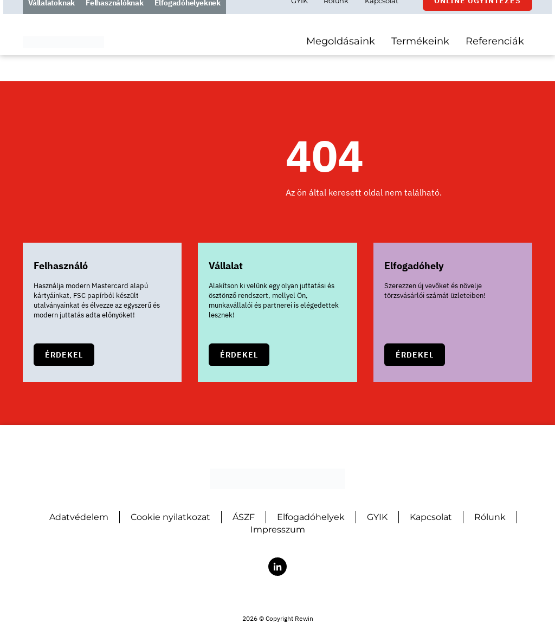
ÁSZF (244, 517)
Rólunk (336, 13)
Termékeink (420, 54)
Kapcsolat (381, 13)
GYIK (299, 13)
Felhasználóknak (115, 16)
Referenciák (495, 54)
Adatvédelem (78, 517)
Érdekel (64, 355)
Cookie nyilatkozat (170, 517)
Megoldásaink (340, 54)
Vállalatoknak (51, 16)
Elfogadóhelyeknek (187, 16)
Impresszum (277, 529)
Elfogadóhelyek (311, 517)
